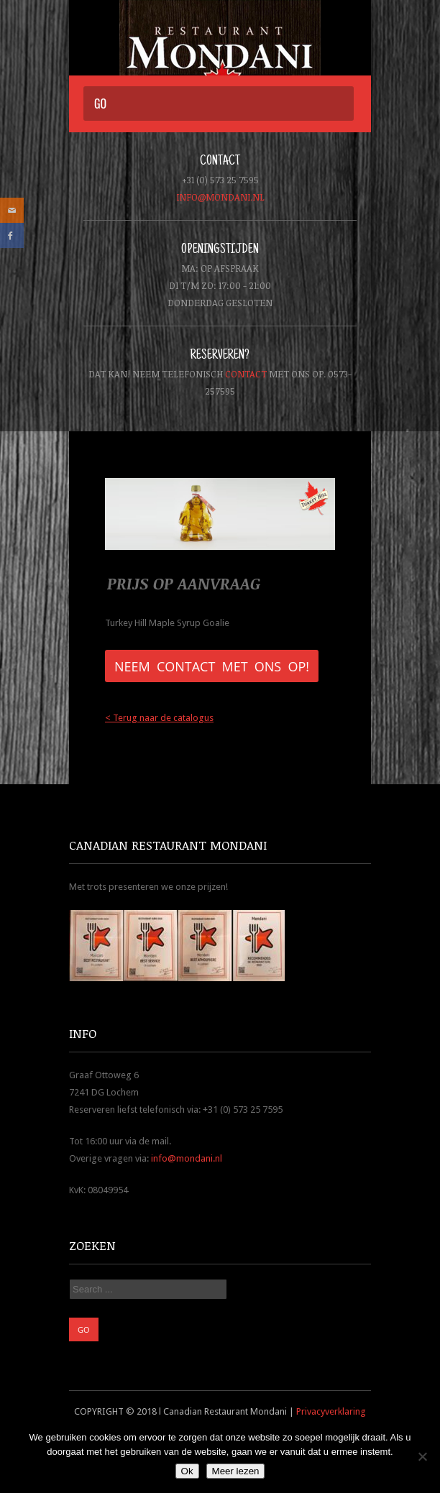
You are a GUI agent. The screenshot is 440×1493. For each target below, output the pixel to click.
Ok (187, 1471)
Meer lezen (236, 1471)
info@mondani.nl (220, 196)
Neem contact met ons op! (211, 666)
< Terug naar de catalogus (159, 717)
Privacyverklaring (331, 1411)
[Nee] (422, 1456)
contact (246, 373)
